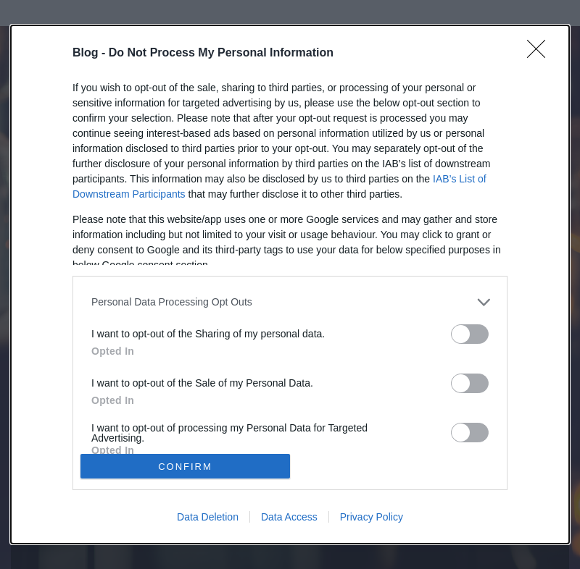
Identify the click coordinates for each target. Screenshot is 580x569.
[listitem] (290, 302)
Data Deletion (208, 517)
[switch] (470, 334)
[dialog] (290, 284)
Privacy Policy (371, 517)
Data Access (289, 517)
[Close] (541, 53)
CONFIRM (185, 466)
